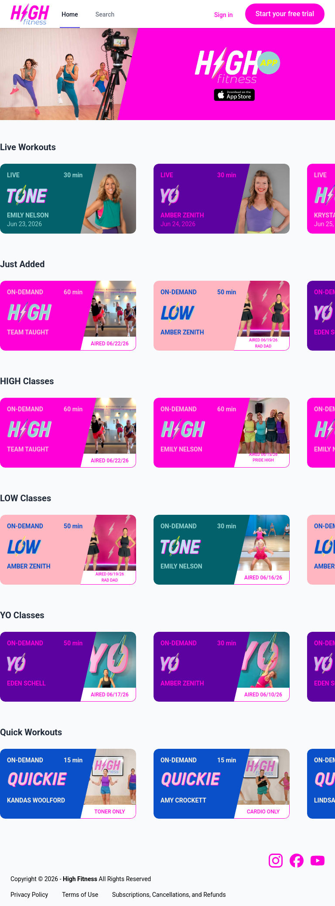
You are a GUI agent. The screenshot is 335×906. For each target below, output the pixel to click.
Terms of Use (80, 894)
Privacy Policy (29, 894)
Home (70, 14)
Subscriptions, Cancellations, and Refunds (169, 894)
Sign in (223, 14)
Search (105, 14)
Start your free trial (285, 14)
